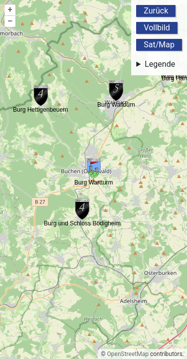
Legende (160, 64)
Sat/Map (159, 44)
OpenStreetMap (128, 354)
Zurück (156, 10)
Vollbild (157, 27)
